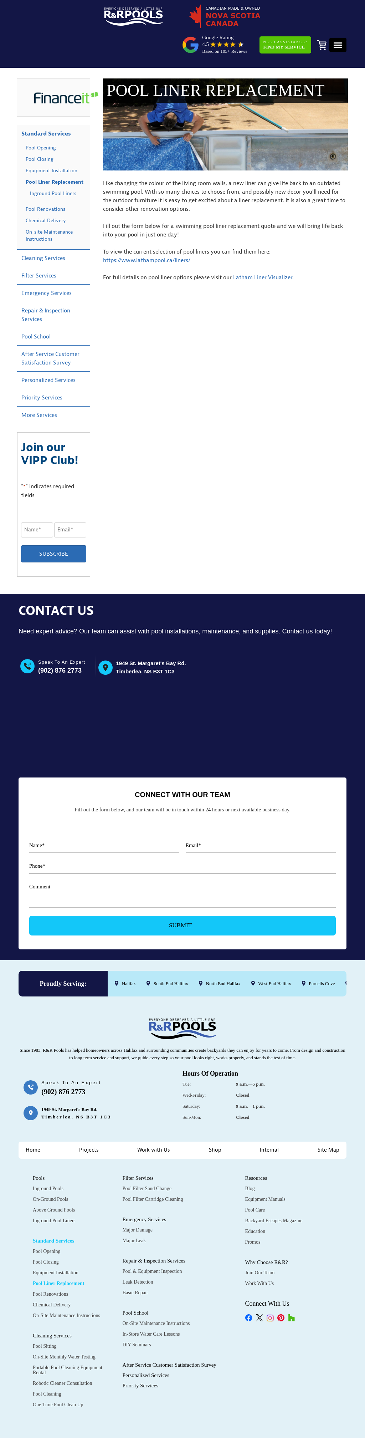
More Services (39, 389)
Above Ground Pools (54, 1181)
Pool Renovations (45, 183)
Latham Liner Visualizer (262, 251)
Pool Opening (41, 122)
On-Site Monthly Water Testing (64, 1328)
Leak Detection (138, 1253)
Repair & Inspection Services (45, 289)
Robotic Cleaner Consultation (62, 1355)
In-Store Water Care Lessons (151, 1306)
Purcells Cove (322, 955)
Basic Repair (135, 1264)
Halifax (129, 955)
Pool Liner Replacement (54, 156)
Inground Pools (48, 1160)
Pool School (36, 311)
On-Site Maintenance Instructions (66, 1287)
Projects (89, 1121)
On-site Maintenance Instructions (49, 209)
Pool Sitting (45, 1318)
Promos (253, 1214)
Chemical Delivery (46, 195)
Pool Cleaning (47, 1365)
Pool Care (255, 1181)
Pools (39, 1150)
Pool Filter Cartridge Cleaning (153, 1171)
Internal (269, 1121)
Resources (256, 1150)
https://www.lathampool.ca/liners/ (146, 234)
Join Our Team (260, 1244)
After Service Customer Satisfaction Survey (50, 333)
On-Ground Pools (50, 1171)
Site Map (328, 1121)
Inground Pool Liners (53, 168)
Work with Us (153, 1121)
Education (255, 1203)
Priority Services (41, 372)
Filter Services (38, 250)
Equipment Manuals (265, 1171)
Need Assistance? (283, 19)
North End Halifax (223, 955)
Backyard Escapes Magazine (274, 1192)
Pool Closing (39, 134)
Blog (250, 1160)
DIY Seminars (137, 1316)
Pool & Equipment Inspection (152, 1243)
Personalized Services (48, 354)
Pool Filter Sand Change (147, 1160)
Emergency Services (46, 267)
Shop (215, 1121)
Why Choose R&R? (266, 1234)
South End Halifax (171, 955)
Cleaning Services (43, 232)
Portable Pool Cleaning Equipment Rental (67, 1342)
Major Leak (134, 1212)
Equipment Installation (51, 145)
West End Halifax (274, 955)
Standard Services (46, 108)
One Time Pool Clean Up (58, 1376)
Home (33, 1121)
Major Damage (138, 1201)
